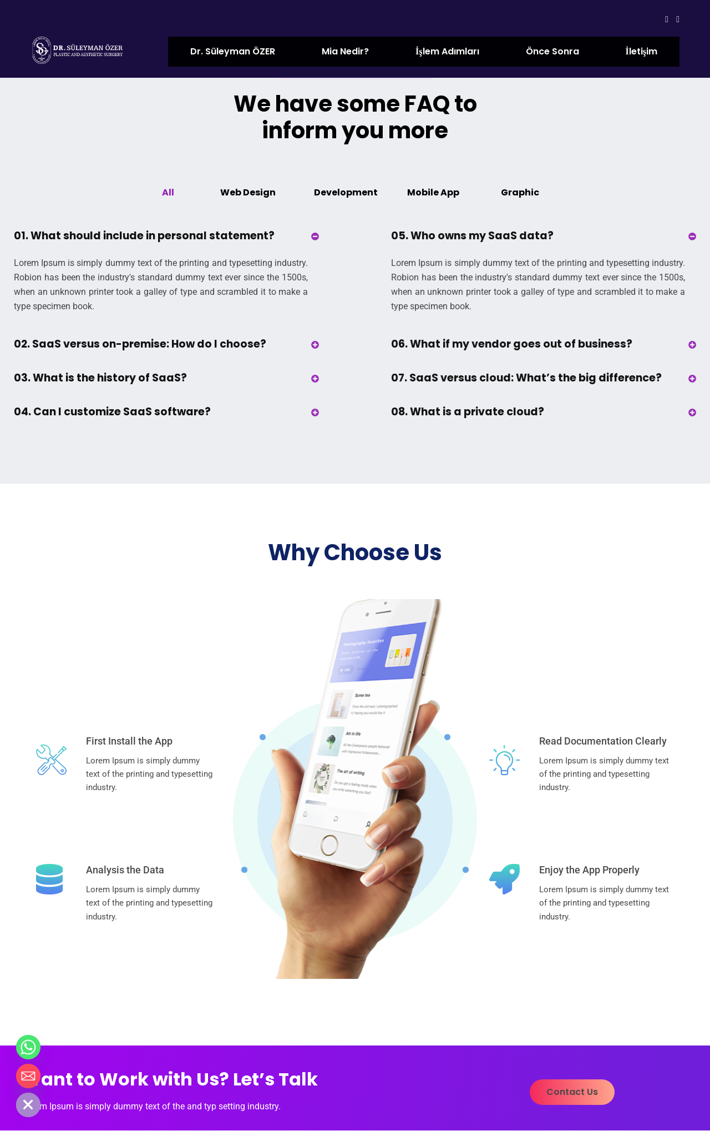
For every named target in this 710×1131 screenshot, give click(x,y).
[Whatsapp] (28, 1047)
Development (346, 192)
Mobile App (433, 192)
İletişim (641, 51)
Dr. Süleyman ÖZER (232, 51)
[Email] (28, 1076)
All (168, 192)
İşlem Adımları (447, 51)
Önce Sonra (552, 51)
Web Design (248, 192)
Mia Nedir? (345, 51)
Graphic (520, 192)
